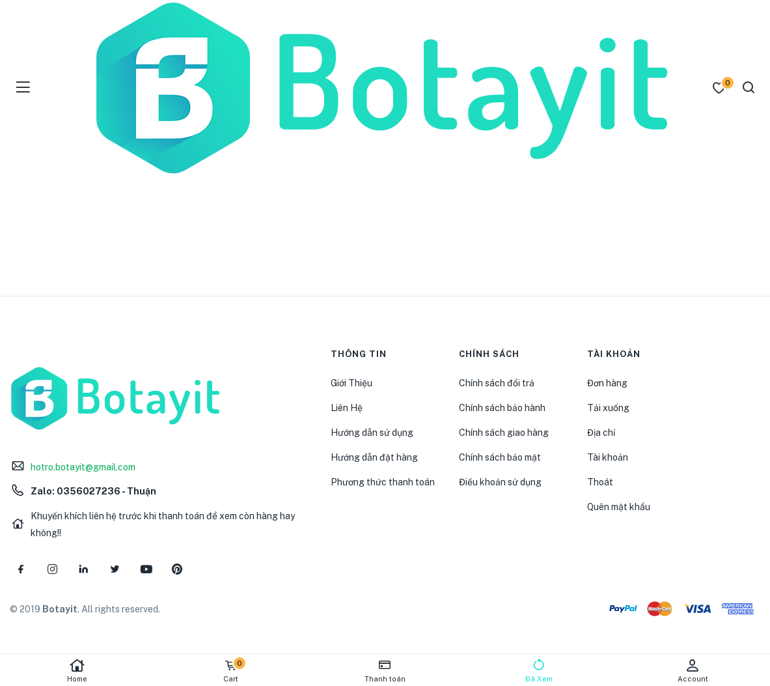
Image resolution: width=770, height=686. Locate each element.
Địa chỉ (601, 432)
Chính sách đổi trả (496, 383)
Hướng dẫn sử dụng (372, 432)
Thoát (600, 482)
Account (693, 671)
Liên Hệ (347, 408)
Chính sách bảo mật (500, 457)
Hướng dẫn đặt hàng (374, 457)
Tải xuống (608, 408)
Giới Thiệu (351, 383)
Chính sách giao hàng (504, 432)
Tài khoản (607, 457)
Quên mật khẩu (618, 507)
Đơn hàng (607, 383)
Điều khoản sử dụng (500, 482)
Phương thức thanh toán (383, 482)
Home (77, 671)
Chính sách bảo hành (502, 408)
